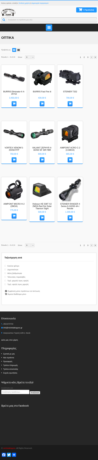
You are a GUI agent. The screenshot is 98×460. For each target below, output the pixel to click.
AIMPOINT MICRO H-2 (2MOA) (13, 205)
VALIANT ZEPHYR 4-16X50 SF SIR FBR (42, 149)
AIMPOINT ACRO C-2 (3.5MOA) (70, 149)
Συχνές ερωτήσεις (10, 373)
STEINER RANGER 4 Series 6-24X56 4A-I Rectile (70, 206)
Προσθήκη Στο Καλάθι (15, 103)
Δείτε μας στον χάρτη (9, 340)
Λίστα (18, 50)
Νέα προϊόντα (8, 358)
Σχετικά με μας (9, 354)
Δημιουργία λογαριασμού (40, 3)
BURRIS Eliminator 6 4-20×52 (14, 93)
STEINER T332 (70, 92)
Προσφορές (7, 361)
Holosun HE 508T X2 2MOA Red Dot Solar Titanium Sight (42, 206)
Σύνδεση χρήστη (24, 3)
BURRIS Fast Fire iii (42, 92)
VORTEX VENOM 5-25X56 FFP (14, 149)
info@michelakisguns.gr (12, 328)
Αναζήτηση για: (7, 388)
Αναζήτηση (35, 393)
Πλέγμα (13, 50)
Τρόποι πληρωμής (10, 365)
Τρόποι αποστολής (10, 369)
